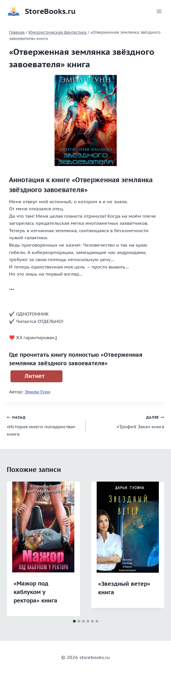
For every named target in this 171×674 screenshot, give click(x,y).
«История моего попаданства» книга (44, 424)
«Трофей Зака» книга (127, 421)
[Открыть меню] (159, 11)
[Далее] (154, 549)
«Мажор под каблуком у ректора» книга (35, 592)
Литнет (35, 376)
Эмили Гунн (37, 391)
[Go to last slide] (17, 549)
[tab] (74, 621)
